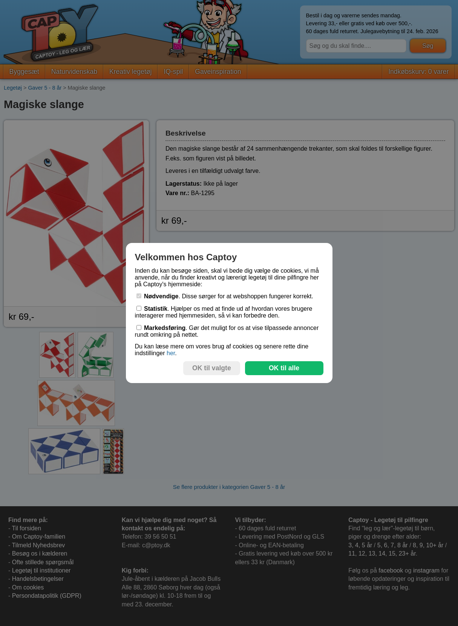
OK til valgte (211, 368)
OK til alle (284, 368)
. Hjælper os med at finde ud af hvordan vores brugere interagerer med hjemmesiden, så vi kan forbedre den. (223, 312)
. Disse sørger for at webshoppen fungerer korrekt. (225, 296)
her (171, 353)
